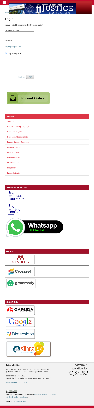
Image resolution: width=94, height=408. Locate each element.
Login (30, 77)
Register (21, 77)
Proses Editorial (13, 173)
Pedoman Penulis (14, 147)
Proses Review (13, 162)
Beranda (10, 116)
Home (7, 12)
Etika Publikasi (13, 152)
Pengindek (11, 168)
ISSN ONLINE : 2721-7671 (16, 382)
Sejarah (10, 121)
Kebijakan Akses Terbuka (17, 137)
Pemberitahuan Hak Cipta (18, 142)
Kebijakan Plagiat (14, 132)
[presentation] (23, 64)
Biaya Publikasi (13, 157)
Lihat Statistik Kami (19, 401)
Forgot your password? (13, 46)
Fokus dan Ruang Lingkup (18, 126)
